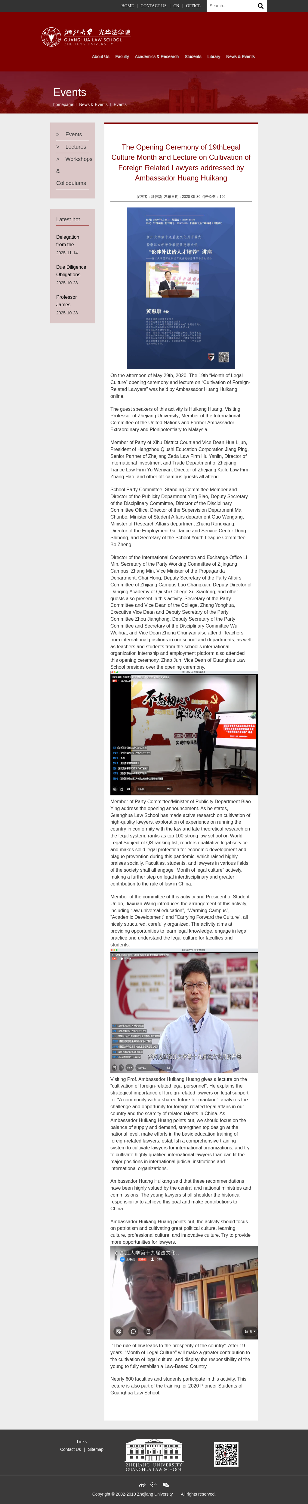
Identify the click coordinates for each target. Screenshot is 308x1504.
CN (176, 6)
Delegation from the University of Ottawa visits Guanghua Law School (72, 242)
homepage (63, 104)
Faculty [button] (122, 56)
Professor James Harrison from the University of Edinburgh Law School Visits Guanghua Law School (72, 302)
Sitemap (95, 1449)
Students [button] (193, 56)
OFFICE (193, 6)
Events (120, 104)
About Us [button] (100, 56)
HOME (128, 6)
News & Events (93, 104)
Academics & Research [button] (157, 56)
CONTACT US (154, 6)
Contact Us (70, 1449)
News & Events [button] (240, 56)
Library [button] (213, 56)
